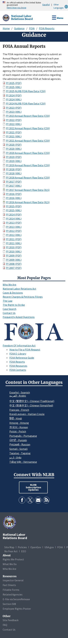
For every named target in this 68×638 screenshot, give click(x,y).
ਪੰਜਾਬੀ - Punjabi (18, 440)
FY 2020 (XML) (13, 148)
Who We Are (9, 284)
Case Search (9, 309)
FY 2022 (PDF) (13, 120)
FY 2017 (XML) (13, 185)
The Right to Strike (14, 305)
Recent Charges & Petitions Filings (23, 296)
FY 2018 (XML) (13, 173)
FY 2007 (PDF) (13, 268)
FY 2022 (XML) (13, 124)
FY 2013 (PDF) (13, 222)
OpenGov (35, 547)
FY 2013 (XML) (13, 227)
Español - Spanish (19, 392)
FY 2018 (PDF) (13, 169)
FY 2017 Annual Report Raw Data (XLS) (28, 190)
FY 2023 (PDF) (13, 107)
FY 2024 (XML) (13, 99)
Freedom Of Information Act (19, 345)
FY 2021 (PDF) (13, 132)
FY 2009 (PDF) (13, 255)
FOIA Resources (18, 365)
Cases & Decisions (13, 292)
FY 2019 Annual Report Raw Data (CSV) (28, 165)
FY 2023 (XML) (13, 111)
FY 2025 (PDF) (13, 83)
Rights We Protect (13, 559)
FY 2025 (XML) (13, 87)
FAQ (5, 625)
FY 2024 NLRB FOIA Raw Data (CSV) (26, 103)
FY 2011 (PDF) (13, 239)
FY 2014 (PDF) (13, 214)
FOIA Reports (46, 28)
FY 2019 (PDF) (13, 157)
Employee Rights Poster (17, 608)
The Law (7, 300)
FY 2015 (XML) (13, 210)
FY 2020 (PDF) (13, 144)
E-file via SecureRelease (16, 599)
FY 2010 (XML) (13, 251)
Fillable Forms (11, 589)
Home (6, 28)
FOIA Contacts (17, 369)
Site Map (9, 547)
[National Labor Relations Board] (6, 18)
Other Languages (61, 6)
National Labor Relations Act (19, 288)
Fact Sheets (9, 585)
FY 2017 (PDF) (13, 181)
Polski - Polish (17, 431)
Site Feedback (10, 620)
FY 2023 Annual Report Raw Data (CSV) (28, 115)
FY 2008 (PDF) (13, 263)
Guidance (19, 28)
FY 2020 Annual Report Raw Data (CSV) (28, 153)
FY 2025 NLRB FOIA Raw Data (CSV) (26, 91)
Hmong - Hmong (19, 422)
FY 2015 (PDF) (13, 206)
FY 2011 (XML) (13, 243)
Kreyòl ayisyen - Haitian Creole (26, 414)
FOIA (32, 28)
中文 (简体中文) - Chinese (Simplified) (31, 405)
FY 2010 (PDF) (13, 247)
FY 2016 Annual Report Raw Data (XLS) (28, 202)
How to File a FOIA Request (24, 349)
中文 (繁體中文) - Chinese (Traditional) (31, 401)
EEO (23, 551)
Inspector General (13, 580)
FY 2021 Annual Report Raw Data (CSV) (28, 140)
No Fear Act (11, 551)
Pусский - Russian (19, 444)
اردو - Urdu (15, 457)
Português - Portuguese (23, 435)
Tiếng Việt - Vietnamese (23, 461)
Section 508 (9, 604)
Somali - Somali (18, 448)
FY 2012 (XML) (13, 235)
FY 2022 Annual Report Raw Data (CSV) (28, 128)
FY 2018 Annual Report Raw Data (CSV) (28, 177)
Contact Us (9, 313)
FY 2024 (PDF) (13, 95)
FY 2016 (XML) (13, 198)
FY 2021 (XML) (13, 136)
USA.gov (49, 547)
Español (46, 4)
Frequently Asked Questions (19, 317)
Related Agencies (12, 594)
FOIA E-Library (17, 353)
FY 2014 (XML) (13, 218)
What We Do (10, 564)
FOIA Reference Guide (21, 357)
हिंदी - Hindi (15, 418)
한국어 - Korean (18, 427)
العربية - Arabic (17, 395)
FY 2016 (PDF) (13, 194)
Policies (22, 547)
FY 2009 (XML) (13, 259)
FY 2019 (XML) (13, 161)
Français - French (19, 409)
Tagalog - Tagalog (20, 453)
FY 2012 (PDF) (13, 231)
